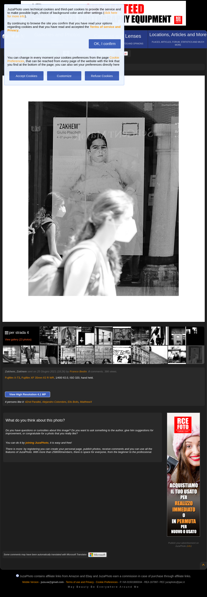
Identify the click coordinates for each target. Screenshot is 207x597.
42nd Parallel (33, 401)
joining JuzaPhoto (36, 442)
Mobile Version (30, 582)
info (189, 546)
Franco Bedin (78, 371)
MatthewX (86, 401)
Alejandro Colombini (54, 401)
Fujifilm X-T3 (12, 377)
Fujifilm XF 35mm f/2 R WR (37, 377)
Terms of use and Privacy (80, 582)
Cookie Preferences (107, 582)
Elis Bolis (73, 401)
